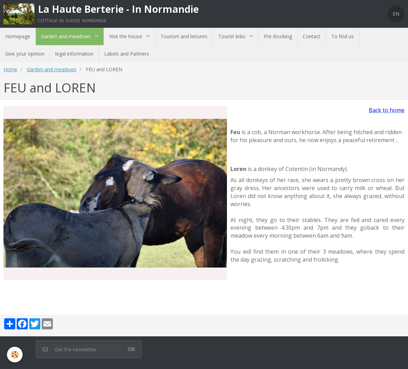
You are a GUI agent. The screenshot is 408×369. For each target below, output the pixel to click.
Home (10, 69)
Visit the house (126, 36)
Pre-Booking (278, 36)
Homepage (17, 36)
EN (396, 13)
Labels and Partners (126, 53)
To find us (342, 36)
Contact (311, 36)
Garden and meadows (66, 36)
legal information (74, 53)
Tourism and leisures (184, 36)
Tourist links (232, 36)
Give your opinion (24, 53)
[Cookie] (15, 354)
